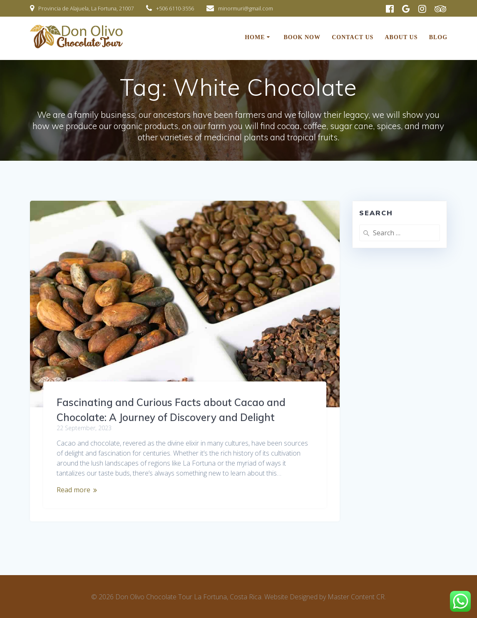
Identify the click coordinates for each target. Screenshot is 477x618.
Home (255, 37)
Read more (73, 489)
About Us (401, 37)
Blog (438, 37)
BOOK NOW (301, 37)
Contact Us (352, 37)
